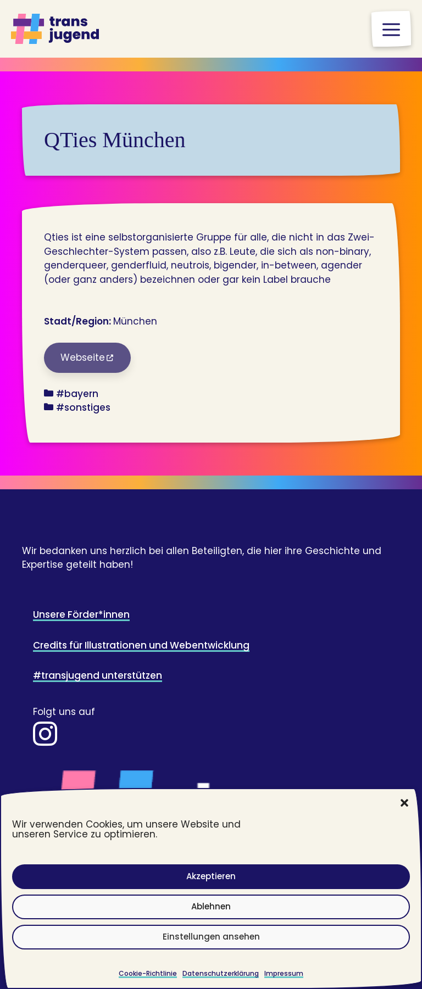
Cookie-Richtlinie (148, 973)
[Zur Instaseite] (45, 740)
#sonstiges (83, 407)
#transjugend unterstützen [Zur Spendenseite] (97, 675)
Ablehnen (211, 906)
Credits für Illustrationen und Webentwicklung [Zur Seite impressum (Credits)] (141, 645)
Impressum (283, 973)
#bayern (77, 393)
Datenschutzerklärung (220, 973)
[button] (404, 802)
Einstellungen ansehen (211, 936)
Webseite (82, 357)
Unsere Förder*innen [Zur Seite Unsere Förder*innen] (81, 614)
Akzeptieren (211, 876)
